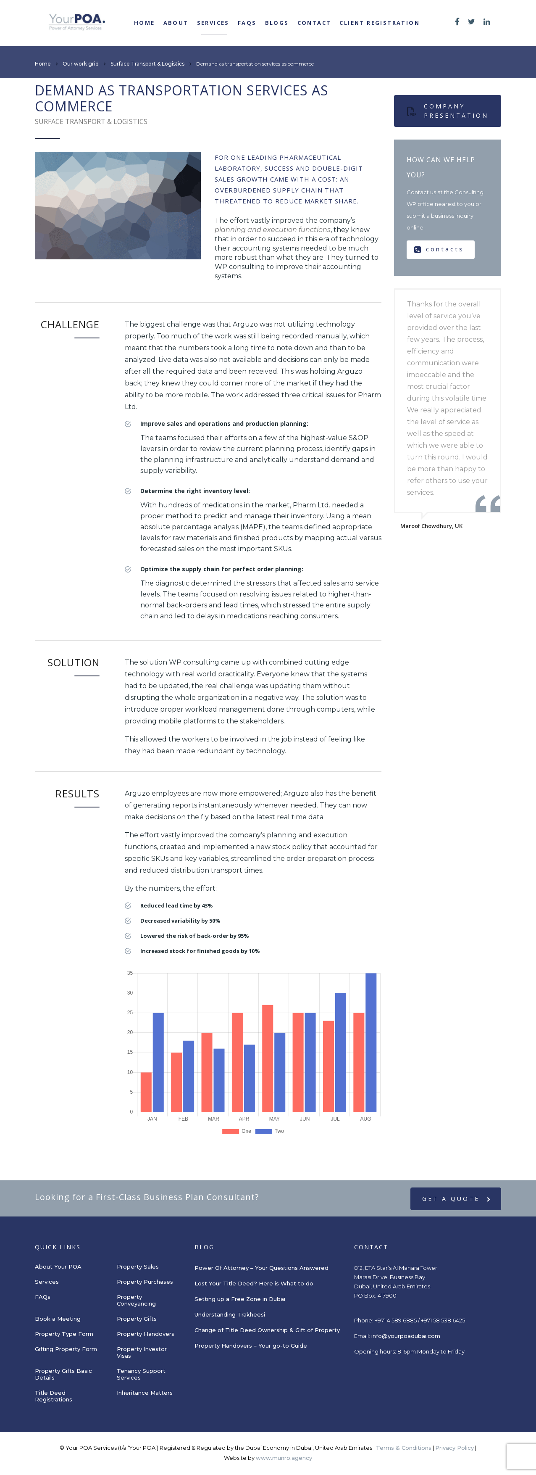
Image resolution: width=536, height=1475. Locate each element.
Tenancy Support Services (141, 1374)
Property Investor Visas (142, 1352)
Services (213, 22)
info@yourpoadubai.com (405, 1336)
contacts (439, 249)
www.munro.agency (284, 1457)
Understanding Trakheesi (229, 1314)
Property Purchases (145, 1281)
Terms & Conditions (403, 1447)
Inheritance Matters (145, 1392)
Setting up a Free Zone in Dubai (239, 1299)
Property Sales (138, 1266)
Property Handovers (145, 1333)
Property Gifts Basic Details (63, 1374)
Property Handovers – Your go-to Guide (250, 1345)
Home (144, 22)
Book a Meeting (58, 1318)
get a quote (457, 1199)
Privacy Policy (454, 1447)
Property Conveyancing (136, 1300)
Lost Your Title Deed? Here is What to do (254, 1283)
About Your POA (58, 1266)
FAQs (247, 22)
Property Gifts (137, 1318)
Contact (314, 22)
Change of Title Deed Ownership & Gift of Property (267, 1330)
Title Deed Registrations (53, 1396)
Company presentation (448, 110)
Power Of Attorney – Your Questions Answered (261, 1267)
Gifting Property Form (66, 1349)
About (176, 22)
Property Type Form (64, 1333)
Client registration (379, 22)
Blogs (277, 22)
